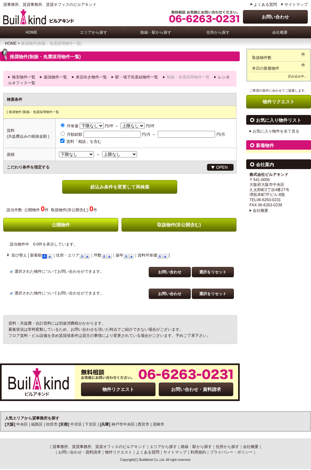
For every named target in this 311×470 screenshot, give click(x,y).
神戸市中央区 (123, 424)
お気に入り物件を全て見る (276, 131)
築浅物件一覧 (55, 77)
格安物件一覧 (23, 77)
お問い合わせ (275, 16)
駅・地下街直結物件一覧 (136, 77)
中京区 (76, 424)
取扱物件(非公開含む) (179, 224)
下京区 (91, 424)
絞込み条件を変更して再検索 (119, 186)
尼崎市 (158, 424)
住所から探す (218, 32)
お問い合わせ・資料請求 (196, 389)
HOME (31, 32)
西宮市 (143, 424)
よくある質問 (265, 4)
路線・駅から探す (155, 32)
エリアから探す (93, 32)
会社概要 (280, 32)
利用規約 (198, 452)
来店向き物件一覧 (91, 77)
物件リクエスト (118, 389)
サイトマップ (296, 4)
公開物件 (61, 224)
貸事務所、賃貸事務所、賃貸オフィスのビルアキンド (99, 446)
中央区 (22, 424)
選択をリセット (212, 272)
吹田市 (52, 424)
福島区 (37, 424)
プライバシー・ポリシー (231, 452)
